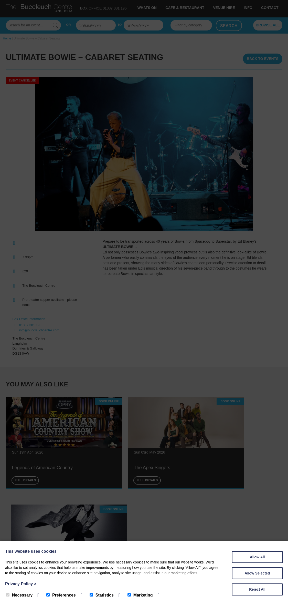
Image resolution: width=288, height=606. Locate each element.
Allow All (257, 557)
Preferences (61, 595)
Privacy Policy (20, 584)
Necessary (19, 595)
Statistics (102, 595)
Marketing (140, 595)
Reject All (257, 589)
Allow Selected (257, 573)
